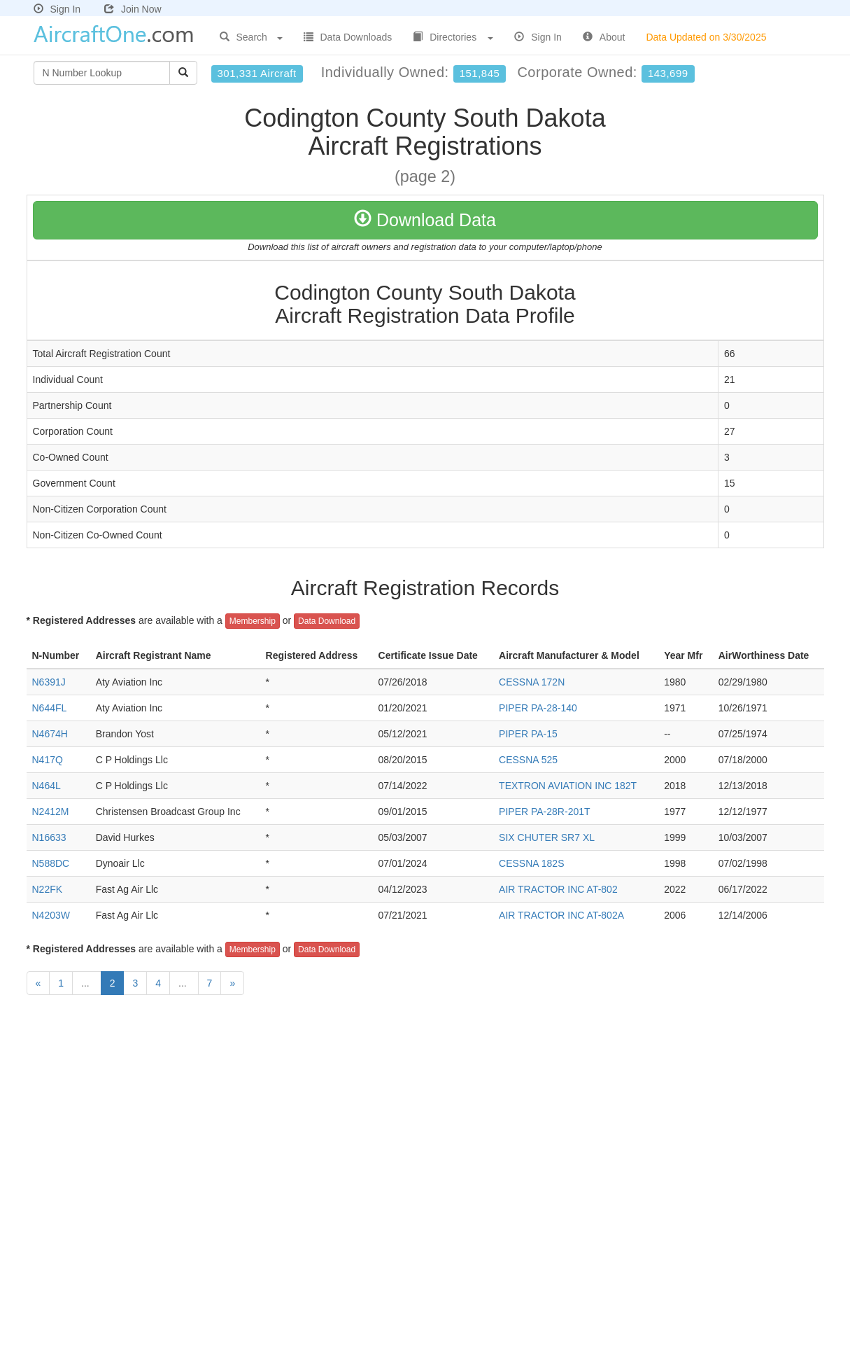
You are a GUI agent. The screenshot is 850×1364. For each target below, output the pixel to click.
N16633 (49, 837)
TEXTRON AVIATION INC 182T (568, 785)
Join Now (133, 9)
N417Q (47, 759)
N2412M (50, 811)
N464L (46, 785)
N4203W (51, 915)
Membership (252, 621)
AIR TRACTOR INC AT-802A (561, 915)
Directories (453, 37)
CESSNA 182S (531, 863)
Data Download (326, 621)
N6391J (49, 682)
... (86, 983)
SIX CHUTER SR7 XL (547, 837)
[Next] (232, 983)
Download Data (425, 220)
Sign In (57, 9)
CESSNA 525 (528, 759)
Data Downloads (348, 37)
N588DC (51, 863)
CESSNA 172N (532, 682)
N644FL (49, 708)
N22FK (47, 889)
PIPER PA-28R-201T (544, 811)
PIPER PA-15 (528, 733)
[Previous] (38, 983)
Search (251, 37)
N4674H (50, 733)
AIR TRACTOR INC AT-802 (558, 889)
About (604, 37)
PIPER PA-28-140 (538, 708)
